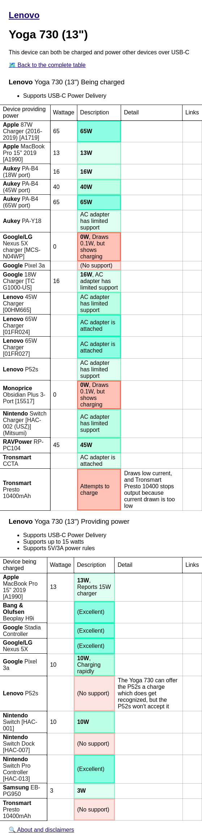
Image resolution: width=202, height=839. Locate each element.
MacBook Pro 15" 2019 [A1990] (24, 153)
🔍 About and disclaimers (41, 830)
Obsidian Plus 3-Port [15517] (24, 394)
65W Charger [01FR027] (20, 347)
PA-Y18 (22, 221)
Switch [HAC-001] (20, 722)
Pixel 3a (24, 265)
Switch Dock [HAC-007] (19, 743)
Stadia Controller (22, 630)
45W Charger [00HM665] (20, 303)
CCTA (17, 460)
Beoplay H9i (18, 611)
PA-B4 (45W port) (20, 187)
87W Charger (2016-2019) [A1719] (22, 131)
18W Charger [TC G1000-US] (19, 281)
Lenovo (24, 15)
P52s (20, 369)
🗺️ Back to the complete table (47, 65)
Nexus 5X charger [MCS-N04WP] (21, 247)
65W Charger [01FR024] (20, 325)
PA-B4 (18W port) (20, 171)
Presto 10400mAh (17, 489)
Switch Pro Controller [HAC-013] (16, 769)
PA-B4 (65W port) (20, 202)
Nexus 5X (18, 646)
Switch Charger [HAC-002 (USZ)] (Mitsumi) (25, 423)
